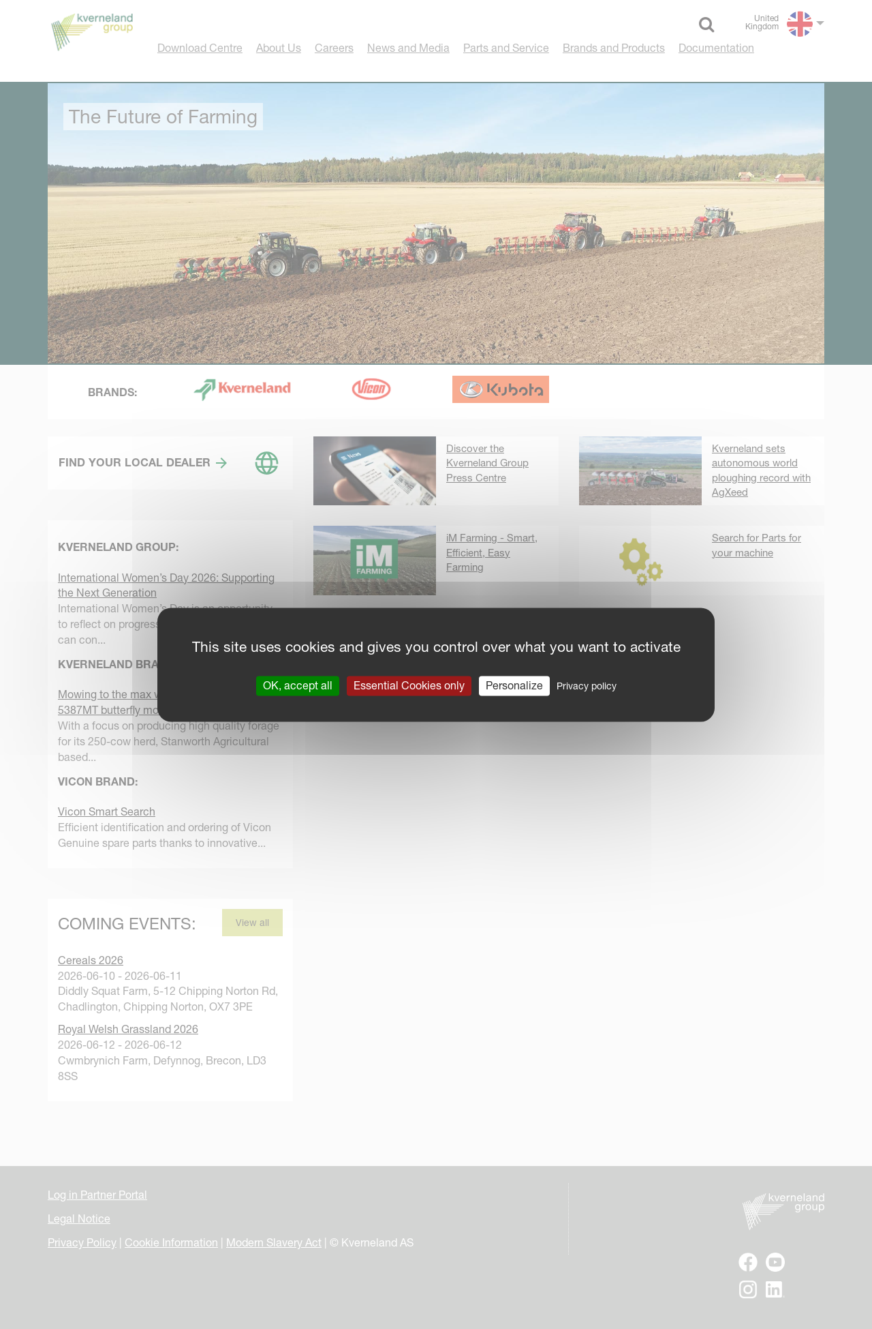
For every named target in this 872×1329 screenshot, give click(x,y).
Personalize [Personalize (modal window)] (514, 685)
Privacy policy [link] (587, 686)
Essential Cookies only (409, 685)
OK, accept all (297, 685)
